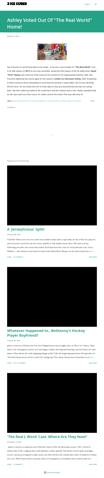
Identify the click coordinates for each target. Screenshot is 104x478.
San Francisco (41, 101)
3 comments (18, 464)
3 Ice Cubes (17, 4)
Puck (33, 101)
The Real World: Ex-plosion (70, 101)
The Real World (53, 101)
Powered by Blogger (52, 472)
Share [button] (92, 101)
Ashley (15, 101)
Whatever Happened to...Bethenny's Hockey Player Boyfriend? (46, 333)
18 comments (18, 257)
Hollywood (22, 101)
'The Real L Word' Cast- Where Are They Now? (47, 436)
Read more (93, 257)
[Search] (87, 4)
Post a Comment (19, 363)
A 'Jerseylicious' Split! (25, 229)
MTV (29, 101)
